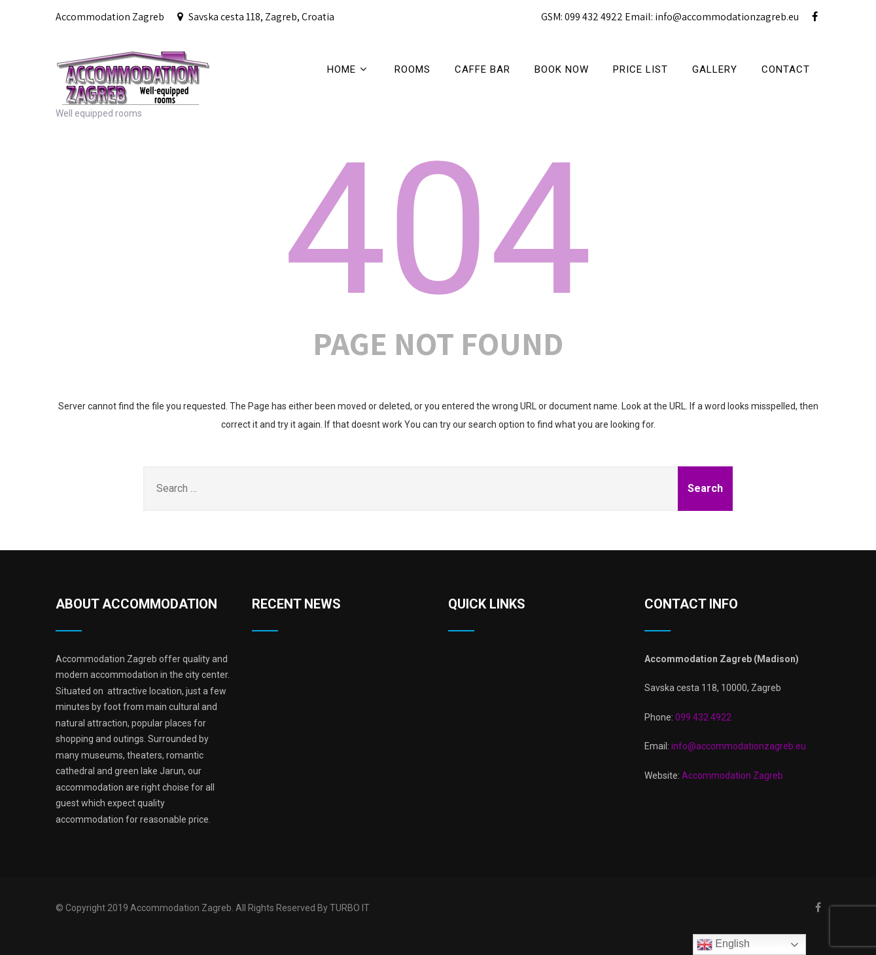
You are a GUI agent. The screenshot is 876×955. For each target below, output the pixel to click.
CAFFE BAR (482, 69)
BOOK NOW (561, 69)
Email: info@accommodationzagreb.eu (712, 17)
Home (348, 69)
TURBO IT (350, 908)
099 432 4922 (703, 717)
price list (640, 69)
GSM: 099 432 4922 (582, 17)
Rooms (412, 69)
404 (438, 229)
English (723, 944)
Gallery (714, 69)
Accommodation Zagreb (732, 775)
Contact (786, 69)
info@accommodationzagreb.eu (737, 746)
